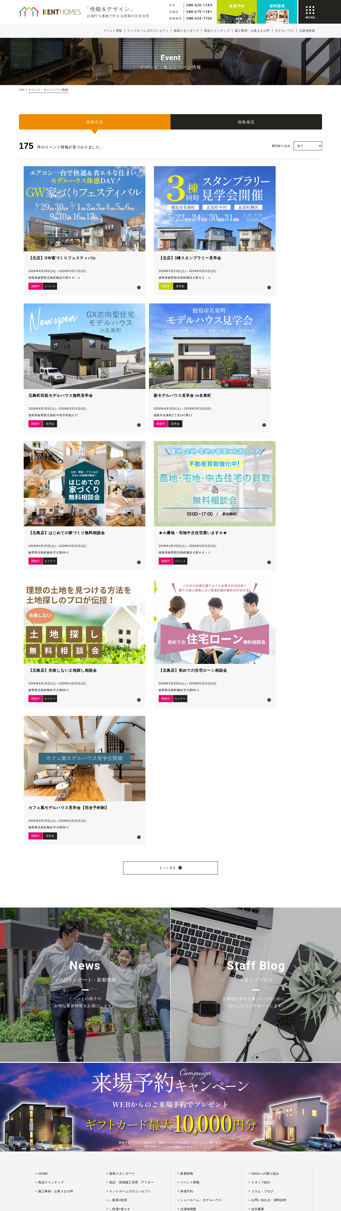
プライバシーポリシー (181, 904)
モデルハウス (284, 30)
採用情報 (257, 826)
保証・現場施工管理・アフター (131, 790)
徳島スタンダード (186, 30)
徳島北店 (95, 123)
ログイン (186, 844)
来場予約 (186, 799)
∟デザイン (117, 826)
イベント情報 (112, 30)
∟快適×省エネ (119, 817)
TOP (22, 89)
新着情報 (186, 782)
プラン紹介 (188, 826)
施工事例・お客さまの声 (252, 30)
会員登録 (186, 835)
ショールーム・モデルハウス (201, 808)
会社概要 (257, 817)
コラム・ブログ (262, 799)
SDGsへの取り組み (265, 782)
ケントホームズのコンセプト (148, 30)
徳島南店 (246, 123)
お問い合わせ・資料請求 (269, 808)
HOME (43, 782)
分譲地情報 (307, 30)
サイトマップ (154, 904)
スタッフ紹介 (260, 790)
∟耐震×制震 (118, 808)
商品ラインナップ (217, 30)
